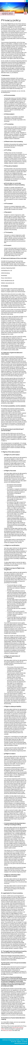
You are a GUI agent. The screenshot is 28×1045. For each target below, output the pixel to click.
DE (24, 1)
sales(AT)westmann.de (20, 1043)
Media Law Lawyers (7, 1030)
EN (27, 1)
